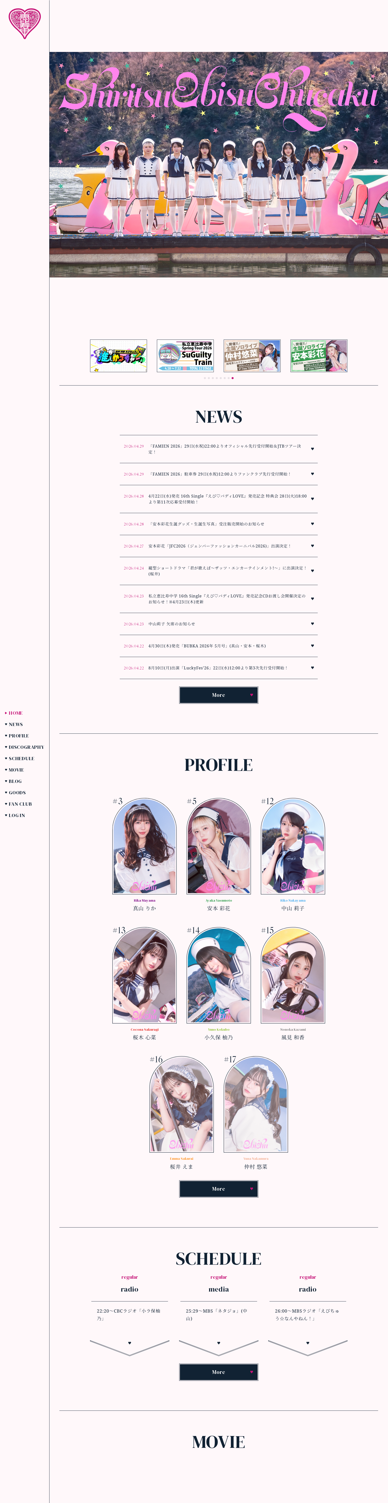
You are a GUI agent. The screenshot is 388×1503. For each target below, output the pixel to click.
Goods (17, 792)
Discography (26, 746)
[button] (205, 378)
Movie (16, 769)
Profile (19, 735)
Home (16, 712)
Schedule (21, 758)
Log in (17, 815)
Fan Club (20, 803)
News (16, 724)
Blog (15, 780)
